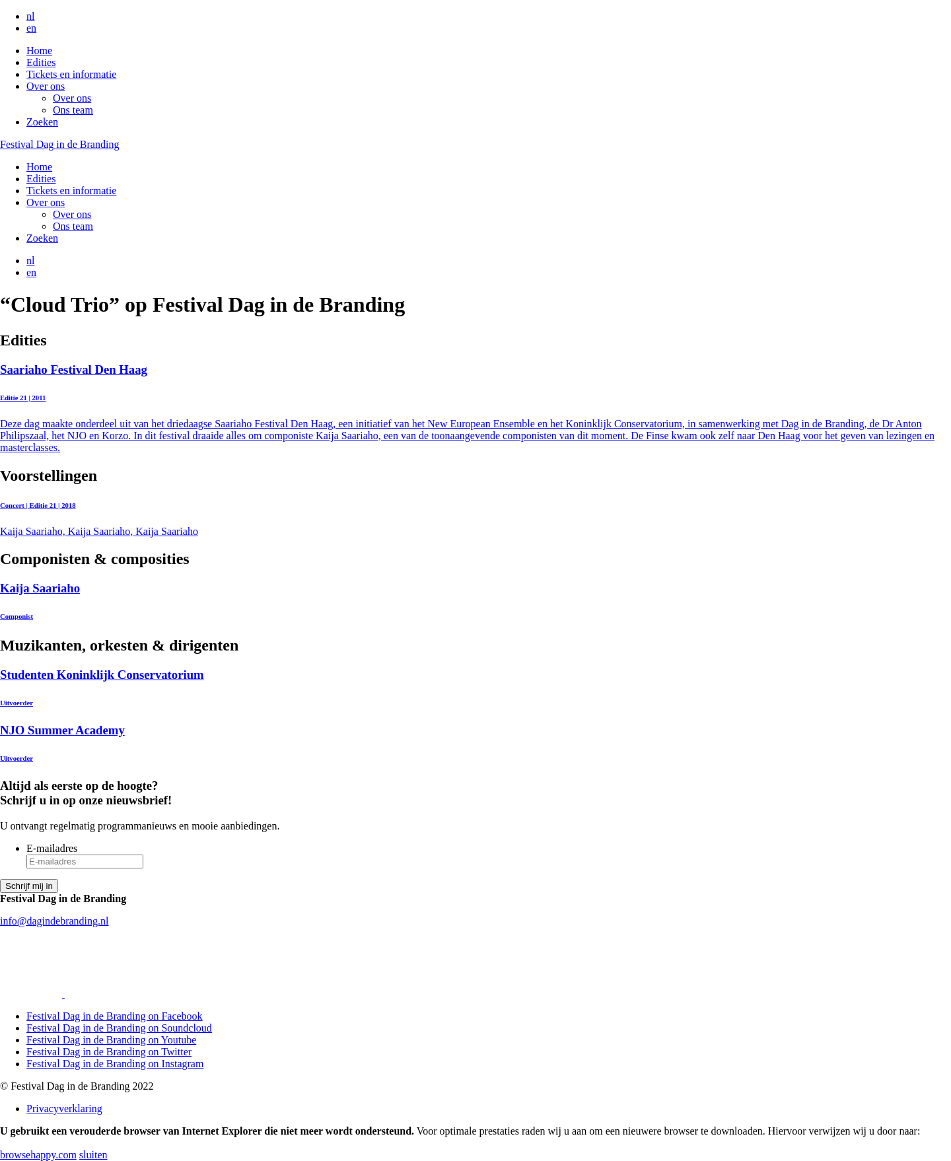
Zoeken (42, 121)
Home (39, 50)
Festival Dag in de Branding (59, 144)
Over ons (45, 86)
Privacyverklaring (64, 1108)
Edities (40, 62)
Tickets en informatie (71, 74)
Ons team (73, 110)
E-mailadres (51, 848)
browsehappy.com (38, 1154)
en (31, 28)
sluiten (93, 1154)
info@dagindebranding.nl (54, 921)
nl (30, 16)
